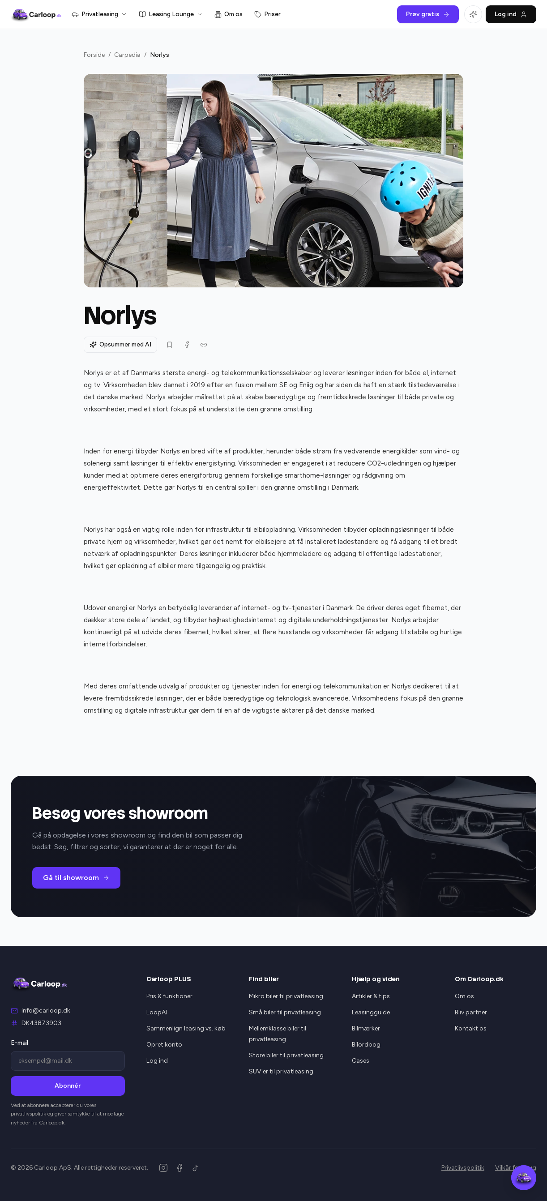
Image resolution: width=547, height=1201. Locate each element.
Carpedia (127, 55)
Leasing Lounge (171, 14)
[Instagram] (163, 1167)
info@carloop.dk (45, 1010)
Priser (267, 14)
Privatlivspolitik (462, 1167)
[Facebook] (179, 1167)
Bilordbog (366, 1044)
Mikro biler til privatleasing (286, 996)
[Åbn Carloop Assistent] (523, 1177)
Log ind (511, 14)
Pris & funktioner (169, 996)
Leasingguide (371, 1012)
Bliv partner (471, 1012)
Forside (94, 55)
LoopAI (156, 1012)
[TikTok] (195, 1167)
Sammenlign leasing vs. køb (186, 1028)
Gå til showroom (76, 877)
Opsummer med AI (120, 344)
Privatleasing (99, 14)
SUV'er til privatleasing (281, 1071)
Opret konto (164, 1044)
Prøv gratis (428, 14)
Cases (360, 1060)
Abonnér (68, 1086)
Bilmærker (366, 1028)
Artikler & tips (371, 996)
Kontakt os (471, 1028)
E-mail (19, 1043)
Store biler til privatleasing (286, 1055)
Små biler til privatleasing (285, 1012)
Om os (228, 14)
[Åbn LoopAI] (473, 14)
